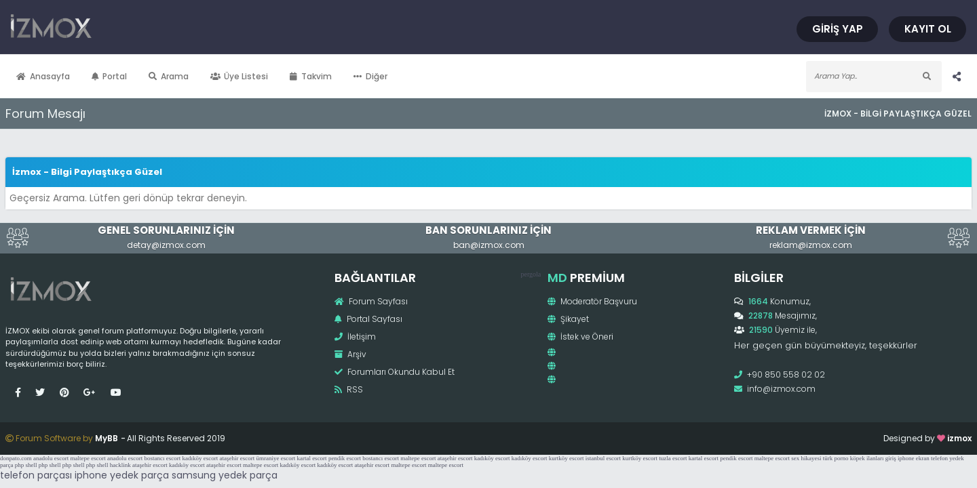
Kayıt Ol (898, 29)
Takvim (340, 76)
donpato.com (16, 463)
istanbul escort (603, 463)
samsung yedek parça (224, 480)
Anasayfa (72, 76)
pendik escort (344, 463)
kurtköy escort (566, 463)
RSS (358, 389)
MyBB (135, 443)
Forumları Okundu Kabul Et (404, 372)
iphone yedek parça (122, 480)
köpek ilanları (867, 463)
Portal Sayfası (378, 319)
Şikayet (566, 319)
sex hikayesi (806, 463)
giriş (890, 463)
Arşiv (360, 354)
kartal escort (311, 463)
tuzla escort (673, 463)
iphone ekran (914, 463)
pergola (529, 274)
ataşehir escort (236, 463)
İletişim (364, 336)
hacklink (120, 470)
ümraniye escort (275, 463)
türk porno (836, 463)
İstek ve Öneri (578, 336)
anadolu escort (51, 463)
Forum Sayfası (380, 301)
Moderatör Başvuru (590, 301)
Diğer (400, 76)
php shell (26, 470)
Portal (139, 76)
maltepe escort (87, 463)
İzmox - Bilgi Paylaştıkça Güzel (868, 113)
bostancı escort (162, 463)
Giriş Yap (808, 29)
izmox (930, 443)
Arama (198, 76)
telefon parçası (36, 480)
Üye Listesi (269, 76)
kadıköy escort (200, 463)
